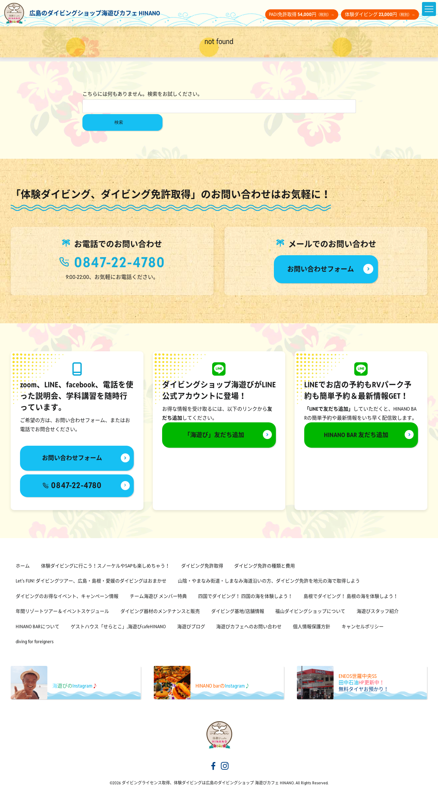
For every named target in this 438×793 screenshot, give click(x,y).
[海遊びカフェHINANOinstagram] (225, 767)
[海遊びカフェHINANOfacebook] (213, 767)
